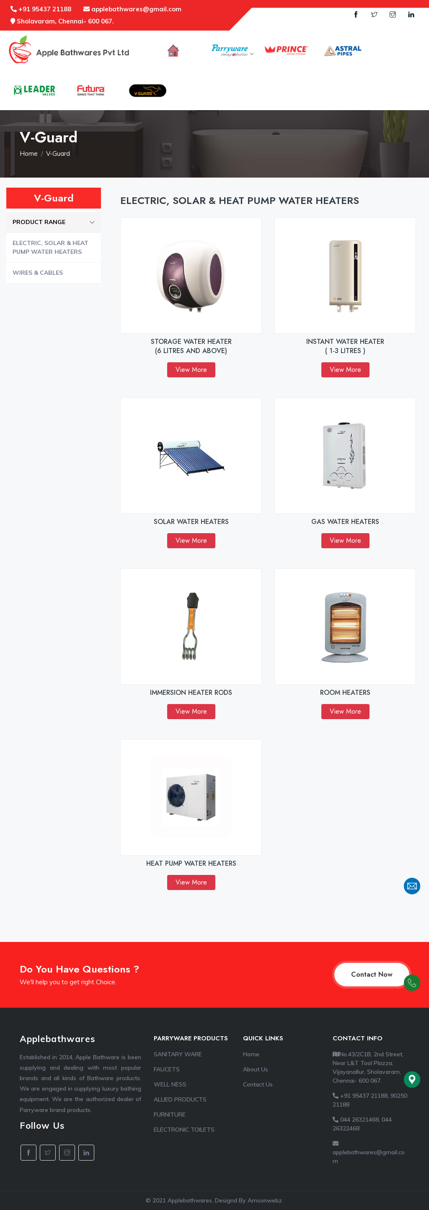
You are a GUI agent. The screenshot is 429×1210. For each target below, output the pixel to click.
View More (191, 369)
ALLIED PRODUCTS (180, 1099)
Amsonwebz (265, 1200)
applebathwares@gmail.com (132, 9)
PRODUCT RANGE (54, 222)
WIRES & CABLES (38, 272)
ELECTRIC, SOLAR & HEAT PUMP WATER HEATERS (50, 247)
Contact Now (372, 974)
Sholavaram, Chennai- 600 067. (62, 21)
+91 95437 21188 (40, 9)
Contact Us (258, 1084)
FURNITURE (170, 1114)
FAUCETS (167, 1069)
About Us (255, 1069)
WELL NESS (170, 1084)
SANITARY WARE (178, 1054)
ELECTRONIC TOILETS (184, 1129)
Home (29, 153)
